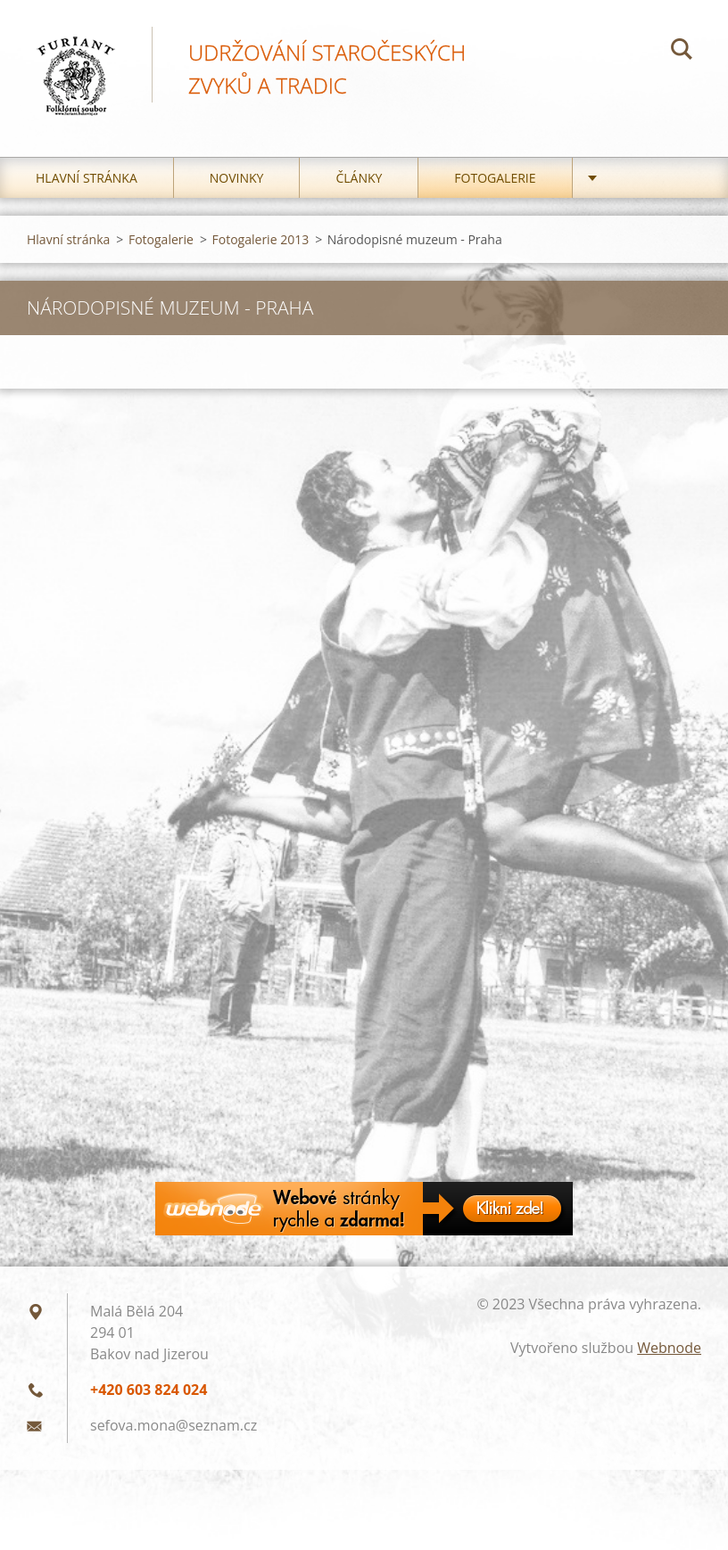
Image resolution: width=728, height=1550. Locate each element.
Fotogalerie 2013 (261, 239)
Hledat (681, 52)
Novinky (237, 177)
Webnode (669, 1347)
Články (358, 177)
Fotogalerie (494, 177)
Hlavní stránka (86, 177)
